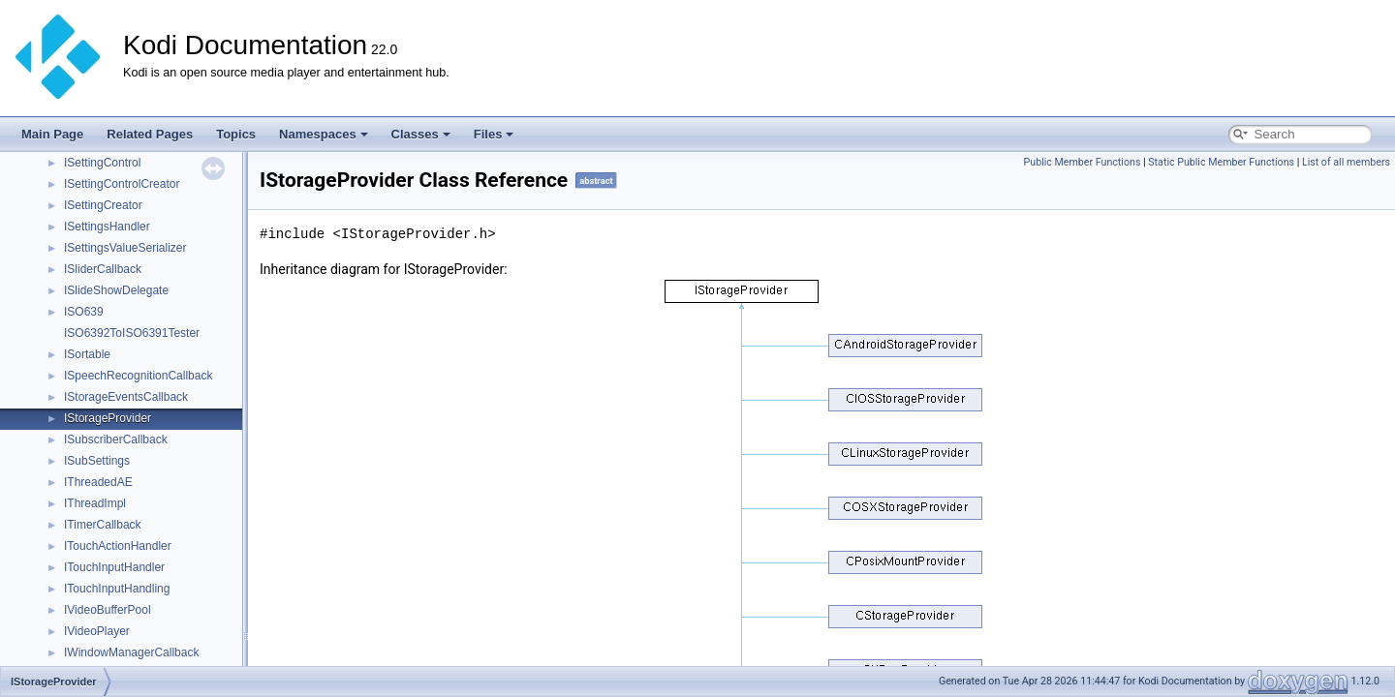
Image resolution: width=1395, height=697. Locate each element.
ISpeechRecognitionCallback (138, 375)
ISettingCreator (103, 205)
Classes (420, 134)
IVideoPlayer (97, 631)
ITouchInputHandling (117, 588)
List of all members (1346, 162)
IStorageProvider (107, 418)
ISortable (87, 354)
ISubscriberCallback (116, 439)
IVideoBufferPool (107, 610)
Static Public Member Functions (1221, 162)
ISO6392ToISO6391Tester (132, 333)
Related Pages (150, 134)
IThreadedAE (98, 482)
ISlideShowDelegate (116, 290)
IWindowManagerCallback (131, 652)
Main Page (52, 134)
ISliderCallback (102, 269)
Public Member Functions (1082, 162)
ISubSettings (97, 461)
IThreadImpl (95, 503)
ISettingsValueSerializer (125, 248)
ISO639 (84, 311)
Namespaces (323, 134)
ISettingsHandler (107, 226)
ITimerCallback (102, 524)
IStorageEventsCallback (126, 397)
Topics (236, 134)
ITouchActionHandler (117, 546)
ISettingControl (102, 162)
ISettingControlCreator (121, 184)
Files (494, 134)
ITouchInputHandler (114, 567)
